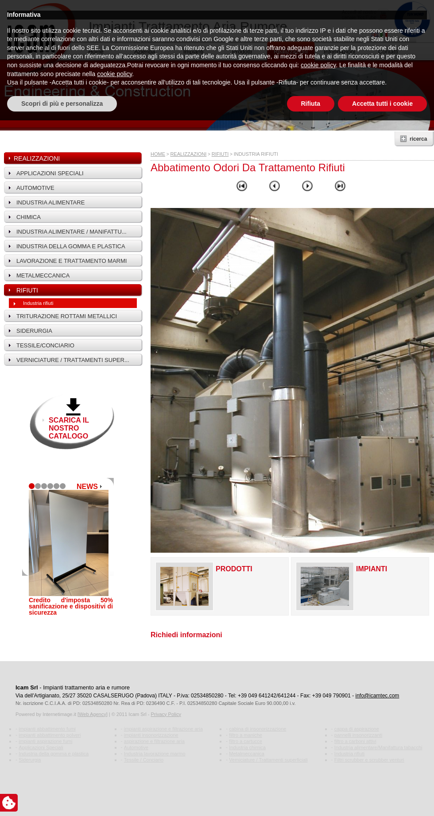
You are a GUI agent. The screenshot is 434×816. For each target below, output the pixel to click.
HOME (158, 154)
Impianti (193, 51)
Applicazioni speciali (50, 173)
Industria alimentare (50, 202)
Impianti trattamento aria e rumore (86, 687)
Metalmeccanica (43, 275)
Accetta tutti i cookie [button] (382, 798)
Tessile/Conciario (45, 345)
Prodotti (242, 51)
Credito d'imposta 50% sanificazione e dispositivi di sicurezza (71, 606)
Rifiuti (27, 290)
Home (96, 51)
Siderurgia (34, 330)
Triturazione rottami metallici (66, 316)
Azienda (144, 51)
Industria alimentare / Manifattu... (71, 231)
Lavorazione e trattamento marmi (71, 261)
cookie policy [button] (318, 760)
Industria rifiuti (38, 303)
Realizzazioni (291, 51)
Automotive (35, 188)
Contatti (388, 51)
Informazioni (339, 51)
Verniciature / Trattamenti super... (72, 360)
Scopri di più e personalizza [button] (62, 798)
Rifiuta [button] (311, 798)
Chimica (28, 217)
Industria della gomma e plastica (70, 246)
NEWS (87, 486)
